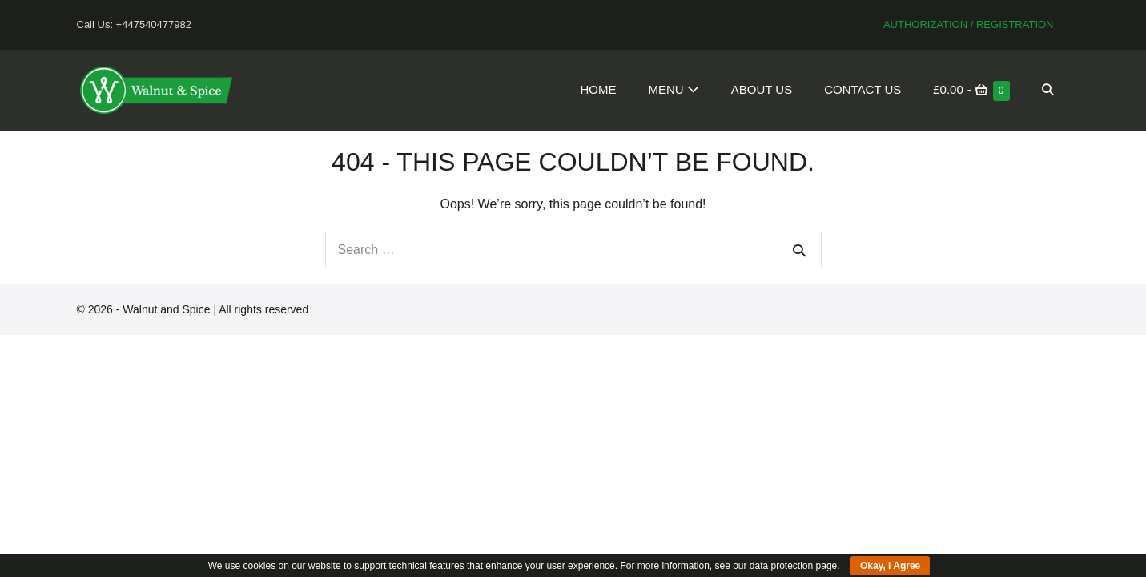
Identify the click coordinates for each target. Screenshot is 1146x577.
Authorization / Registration (968, 24)
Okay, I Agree (890, 565)
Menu (673, 89)
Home (598, 89)
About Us (761, 89)
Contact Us (862, 89)
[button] (1048, 89)
